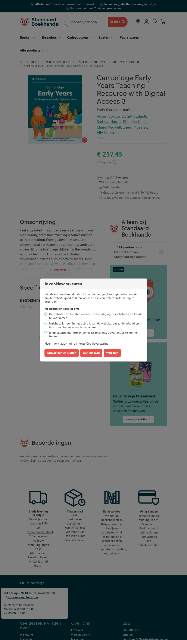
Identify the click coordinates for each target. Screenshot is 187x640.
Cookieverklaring (97, 343)
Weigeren (112, 353)
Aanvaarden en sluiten (61, 353)
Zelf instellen (91, 353)
